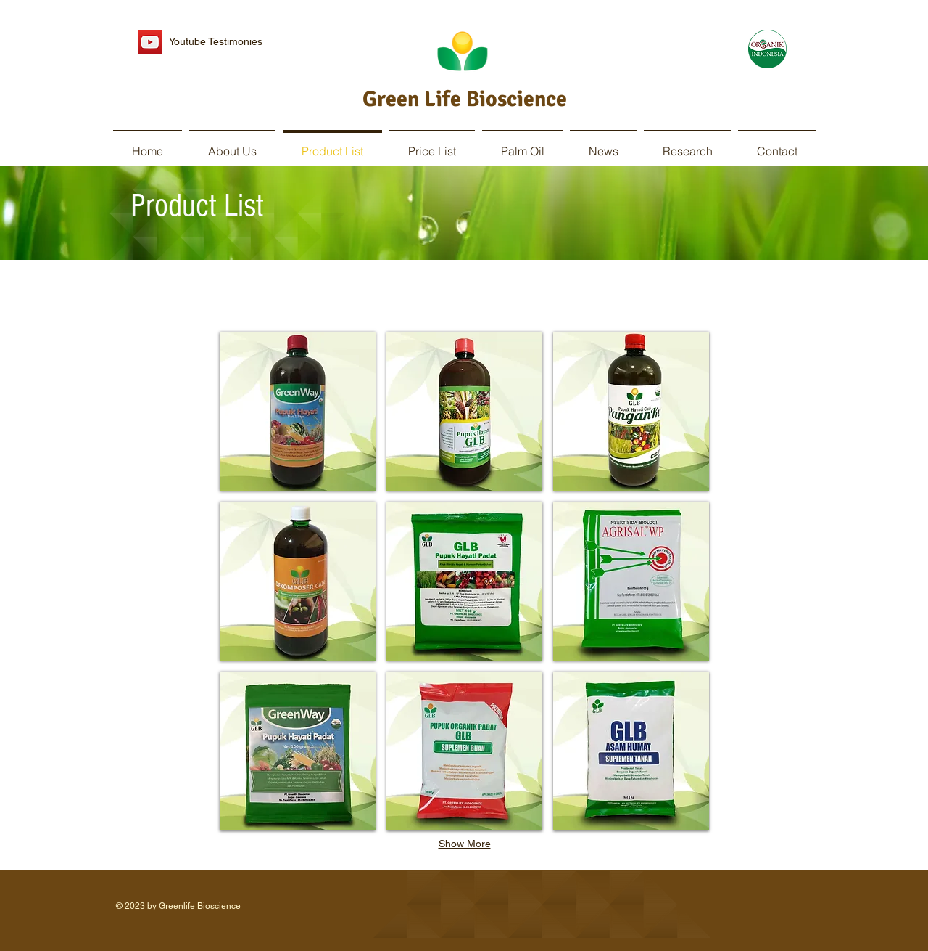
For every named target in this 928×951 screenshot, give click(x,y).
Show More (465, 843)
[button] (298, 411)
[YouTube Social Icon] (150, 42)
